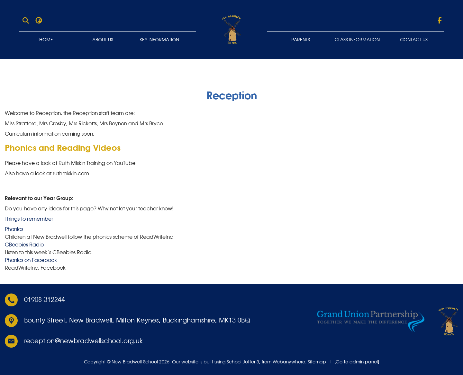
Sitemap (317, 362)
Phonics (14, 229)
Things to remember (29, 219)
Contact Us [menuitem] (414, 40)
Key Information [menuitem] (159, 40)
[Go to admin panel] (356, 362)
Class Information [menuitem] (357, 40)
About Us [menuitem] (102, 40)
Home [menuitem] (46, 40)
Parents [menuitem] (300, 40)
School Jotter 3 (243, 362)
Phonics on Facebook (31, 260)
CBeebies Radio (24, 244)
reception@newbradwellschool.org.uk (83, 341)
